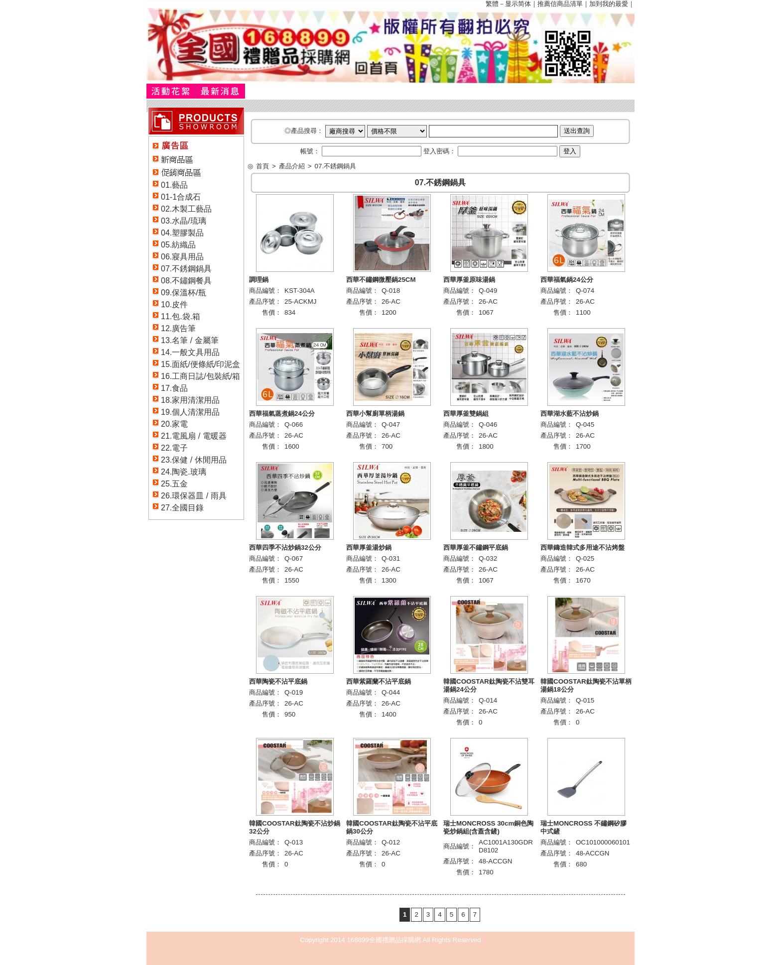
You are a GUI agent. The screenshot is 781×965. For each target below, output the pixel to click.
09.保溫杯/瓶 (183, 292)
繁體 (492, 3)
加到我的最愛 (608, 3)
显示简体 (518, 3)
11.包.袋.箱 (180, 316)
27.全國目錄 (182, 507)
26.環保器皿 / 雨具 (194, 495)
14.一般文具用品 (190, 352)
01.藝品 (174, 185)
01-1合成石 (181, 197)
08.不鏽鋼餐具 (186, 280)
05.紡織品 (178, 245)
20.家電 (174, 424)
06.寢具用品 (182, 256)
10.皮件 (174, 304)
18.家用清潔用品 (190, 400)
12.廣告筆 (178, 328)
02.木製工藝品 (186, 209)
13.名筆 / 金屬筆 (190, 340)
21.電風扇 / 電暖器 (194, 436)
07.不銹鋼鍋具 (186, 268)
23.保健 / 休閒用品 (194, 460)
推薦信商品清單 (560, 3)
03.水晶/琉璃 (183, 221)
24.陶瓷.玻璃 (183, 472)
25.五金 (174, 484)
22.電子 (174, 448)
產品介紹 (292, 166)
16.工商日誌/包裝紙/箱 (200, 376)
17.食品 (174, 388)
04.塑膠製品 (182, 233)
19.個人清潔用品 (190, 412)
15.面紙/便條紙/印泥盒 (200, 364)
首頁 (262, 166)
